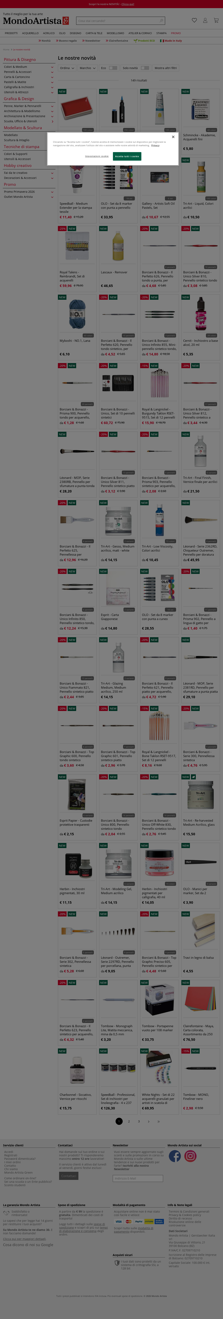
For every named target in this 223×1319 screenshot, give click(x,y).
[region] (113, 149)
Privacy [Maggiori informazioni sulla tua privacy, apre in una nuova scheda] (155, 145)
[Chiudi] (173, 136)
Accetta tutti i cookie (127, 156)
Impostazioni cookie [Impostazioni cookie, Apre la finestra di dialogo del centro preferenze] (97, 156)
